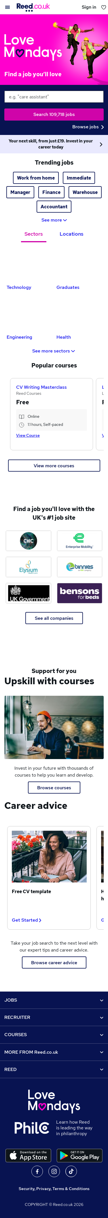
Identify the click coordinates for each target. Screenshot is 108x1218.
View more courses (54, 466)
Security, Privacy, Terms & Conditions (54, 1188)
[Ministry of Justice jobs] (28, 593)
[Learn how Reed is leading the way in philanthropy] (35, 1128)
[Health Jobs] (79, 314)
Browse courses (54, 788)
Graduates (67, 287)
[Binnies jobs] (80, 567)
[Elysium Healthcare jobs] (28, 567)
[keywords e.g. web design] (54, 97)
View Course (28, 435)
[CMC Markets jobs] (28, 541)
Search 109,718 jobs (54, 114)
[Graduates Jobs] (79, 264)
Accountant (54, 207)
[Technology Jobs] (29, 264)
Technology (19, 287)
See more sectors (54, 351)
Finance (51, 192)
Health (63, 337)
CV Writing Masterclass (41, 387)
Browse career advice (54, 963)
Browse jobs (88, 127)
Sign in (89, 7)
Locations (72, 233)
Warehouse (85, 192)
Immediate (79, 178)
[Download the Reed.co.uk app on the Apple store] (28, 1155)
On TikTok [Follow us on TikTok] (71, 1171)
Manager (20, 192)
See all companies (54, 618)
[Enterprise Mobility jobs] (80, 541)
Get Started (26, 920)
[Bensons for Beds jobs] (80, 593)
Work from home (36, 178)
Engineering (19, 337)
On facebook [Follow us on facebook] (37, 1171)
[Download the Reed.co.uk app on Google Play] (80, 1155)
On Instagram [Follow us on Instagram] (54, 1171)
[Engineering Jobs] (29, 314)
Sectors (33, 233)
